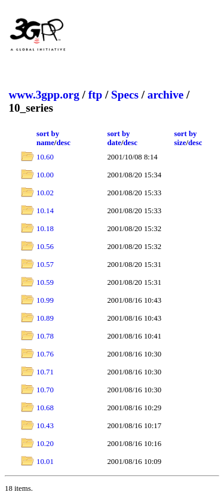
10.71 (45, 372)
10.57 (45, 264)
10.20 (45, 443)
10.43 (45, 426)
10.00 (45, 175)
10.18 (45, 229)
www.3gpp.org (43, 94)
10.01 (45, 461)
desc (63, 143)
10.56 (45, 246)
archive (165, 94)
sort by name (47, 138)
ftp (95, 94)
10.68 (45, 408)
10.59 (45, 282)
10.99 (45, 300)
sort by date (118, 138)
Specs (125, 94)
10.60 (45, 157)
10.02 (45, 193)
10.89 (45, 318)
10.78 (45, 336)
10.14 (45, 211)
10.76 (45, 354)
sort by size (185, 138)
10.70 (45, 390)
